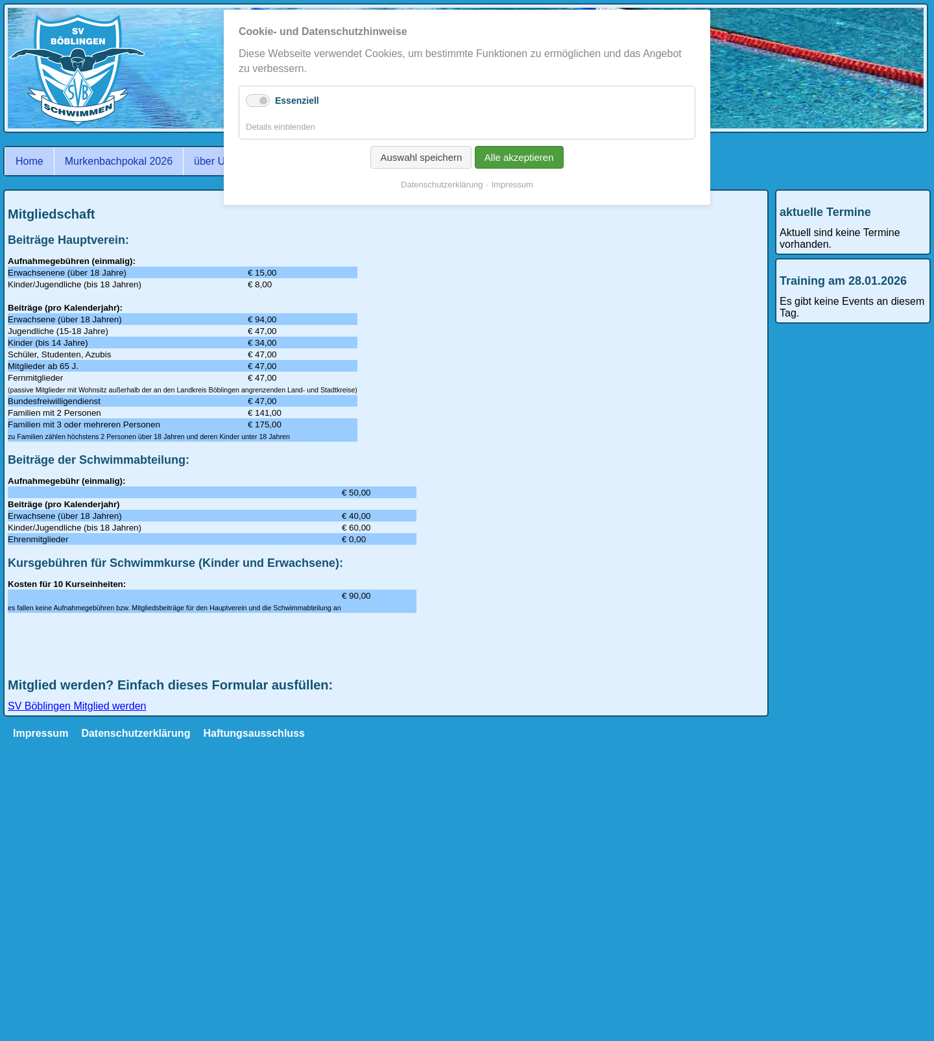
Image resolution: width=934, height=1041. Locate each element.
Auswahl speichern (421, 157)
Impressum (40, 733)
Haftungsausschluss (253, 733)
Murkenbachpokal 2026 (119, 161)
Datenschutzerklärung (135, 733)
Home (29, 161)
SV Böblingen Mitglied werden (77, 706)
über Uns (215, 161)
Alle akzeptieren (519, 157)
